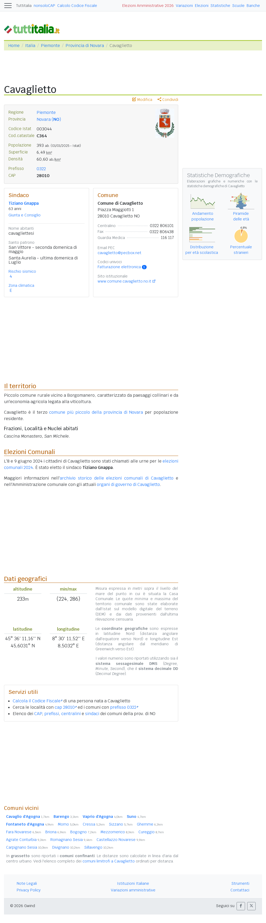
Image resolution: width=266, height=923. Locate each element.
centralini (71, 713)
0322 (41, 169)
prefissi (51, 713)
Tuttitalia (24, 5)
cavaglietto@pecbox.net (119, 252)
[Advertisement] (91, 763)
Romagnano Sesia (71, 839)
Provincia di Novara (85, 45)
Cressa (94, 824)
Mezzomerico (117, 832)
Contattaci (239, 890)
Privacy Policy (29, 890)
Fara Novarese (23, 832)
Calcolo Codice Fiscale (77, 5)
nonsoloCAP (44, 5)
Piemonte (50, 45)
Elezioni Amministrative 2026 (148, 5)
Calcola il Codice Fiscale (37, 701)
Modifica (142, 99)
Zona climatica (21, 285)
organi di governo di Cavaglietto (128, 484)
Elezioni (201, 5)
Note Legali (27, 883)
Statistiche (220, 5)
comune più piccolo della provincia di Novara (96, 412)
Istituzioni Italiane (133, 883)
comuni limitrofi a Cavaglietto (108, 861)
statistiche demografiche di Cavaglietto (216, 186)
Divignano (66, 847)
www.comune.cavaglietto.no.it (124, 281)
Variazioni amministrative (133, 890)
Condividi (168, 99)
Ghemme (150, 824)
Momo (68, 824)
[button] (241, 906)
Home (14, 45)
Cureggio (151, 832)
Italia (30, 45)
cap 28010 (66, 707)
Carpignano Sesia (27, 847)
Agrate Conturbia (26, 839)
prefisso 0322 (124, 707)
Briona (55, 832)
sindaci (92, 713)
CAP (38, 713)
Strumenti (240, 883)
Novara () (49, 119)
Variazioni (184, 5)
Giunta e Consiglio (24, 215)
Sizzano (121, 824)
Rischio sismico (22, 271)
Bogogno (83, 832)
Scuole (238, 5)
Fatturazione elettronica (122, 266)
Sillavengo (98, 847)
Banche (253, 5)
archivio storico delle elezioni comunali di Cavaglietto (116, 478)
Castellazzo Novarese (121, 839)
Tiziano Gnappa (23, 203)
